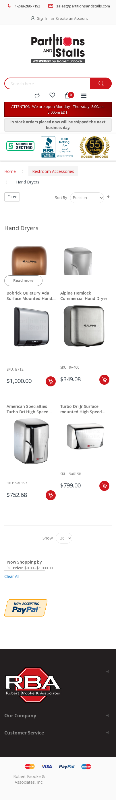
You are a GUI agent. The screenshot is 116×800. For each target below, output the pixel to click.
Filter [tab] (12, 196)
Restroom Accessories (53, 171)
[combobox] (47, 83)
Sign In (43, 18)
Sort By (61, 197)
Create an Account (72, 18)
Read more (23, 280)
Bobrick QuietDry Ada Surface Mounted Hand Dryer (29, 295)
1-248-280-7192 (27, 6)
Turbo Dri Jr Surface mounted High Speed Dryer (81, 409)
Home (10, 171)
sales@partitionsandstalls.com (83, 6)
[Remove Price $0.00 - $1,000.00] (9, 568)
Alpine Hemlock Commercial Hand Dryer (83, 295)
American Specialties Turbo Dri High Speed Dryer (28, 409)
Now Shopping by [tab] (24, 562)
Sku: (10, 369)
